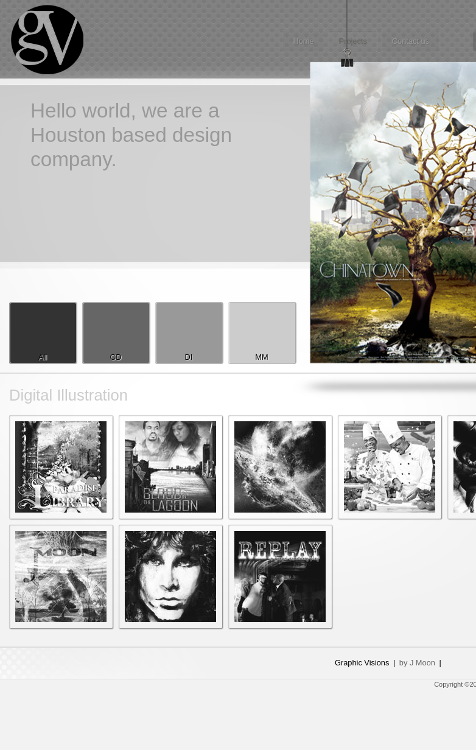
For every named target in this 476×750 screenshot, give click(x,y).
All (42, 357)
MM (261, 357)
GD (115, 357)
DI (189, 357)
